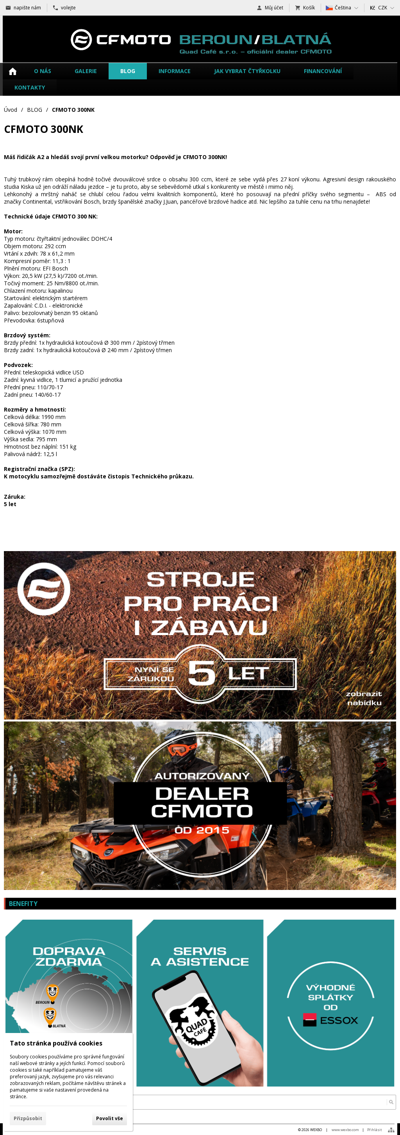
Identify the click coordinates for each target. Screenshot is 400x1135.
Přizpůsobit (28, 1118)
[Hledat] (391, 1102)
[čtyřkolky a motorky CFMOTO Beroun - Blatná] (200, 39)
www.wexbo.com (345, 1129)
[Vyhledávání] (200, 1102)
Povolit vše (109, 1118)
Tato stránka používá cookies (56, 1043)
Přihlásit (374, 1129)
